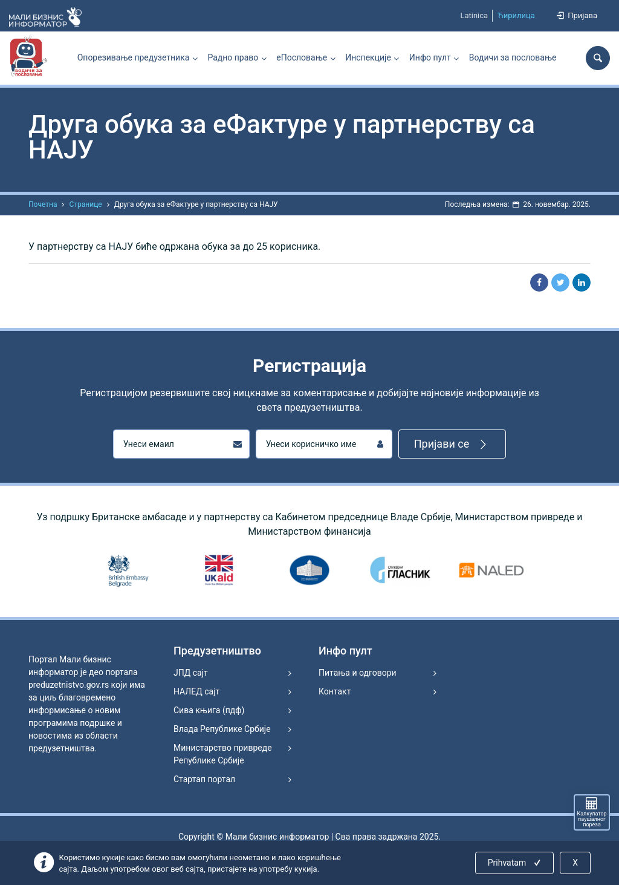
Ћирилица (516, 15)
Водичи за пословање (513, 57)
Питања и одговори (358, 673)
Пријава (576, 15)
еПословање (301, 57)
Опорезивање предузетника (133, 57)
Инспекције (368, 57)
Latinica (474, 15)
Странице (85, 204)
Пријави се (452, 444)
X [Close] (575, 862)
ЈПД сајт (190, 673)
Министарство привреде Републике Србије (222, 754)
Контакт (335, 691)
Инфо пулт (430, 57)
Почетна (42, 204)
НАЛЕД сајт (196, 691)
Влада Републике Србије (222, 729)
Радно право (232, 57)
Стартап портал (204, 779)
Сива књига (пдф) (208, 710)
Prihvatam (515, 862)
